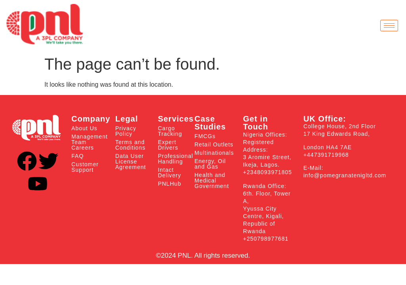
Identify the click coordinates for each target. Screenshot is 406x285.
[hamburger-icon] (389, 25)
